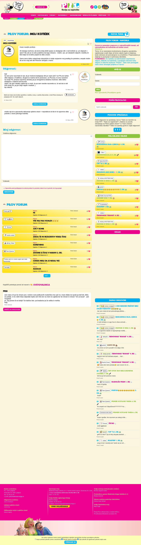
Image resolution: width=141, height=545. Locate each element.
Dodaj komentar (39, 104)
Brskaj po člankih (90, 15)
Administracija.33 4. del (108, 155)
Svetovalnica (43, 15)
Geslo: (97, 81)
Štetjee (112, 423)
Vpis (98, 89)
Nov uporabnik (100, 92)
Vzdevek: (98, 74)
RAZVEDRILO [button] (62, 15)
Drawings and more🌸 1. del (110, 172)
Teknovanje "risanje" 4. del (109, 215)
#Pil (5, 40)
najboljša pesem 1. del (121, 382)
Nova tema (117, 34)
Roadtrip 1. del (104, 207)
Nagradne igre (75, 15)
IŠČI (136, 107)
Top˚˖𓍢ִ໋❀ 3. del (103, 164)
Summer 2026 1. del (106, 198)
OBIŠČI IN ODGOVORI (12, 309)
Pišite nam (102, 15)
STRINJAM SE (70, 542)
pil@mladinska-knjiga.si (16, 496)
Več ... (47, 276)
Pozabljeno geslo (114, 92)
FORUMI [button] (52, 15)
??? (109, 15)
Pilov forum (16, 34)
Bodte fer (112, 345)
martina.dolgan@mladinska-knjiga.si (65, 503)
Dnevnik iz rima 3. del (107, 181)
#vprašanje (11, 40)
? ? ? (117, 130)
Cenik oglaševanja (59, 506)
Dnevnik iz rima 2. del (107, 224)
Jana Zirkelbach (8, 501)
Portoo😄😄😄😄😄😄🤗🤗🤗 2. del (112, 189)
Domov (33, 15)
